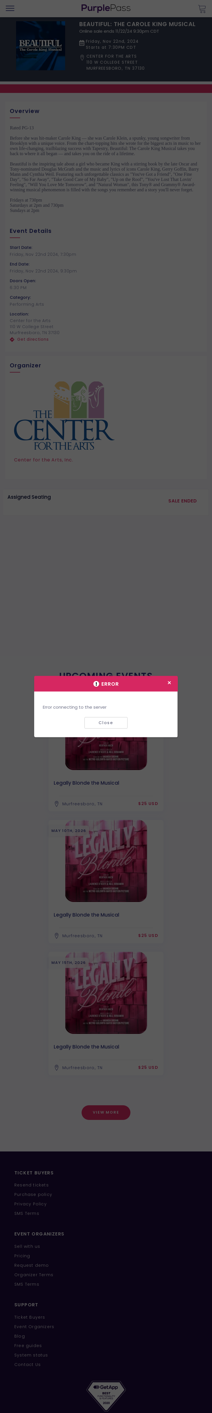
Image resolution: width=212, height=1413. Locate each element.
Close (106, 723)
